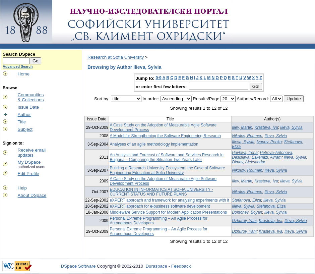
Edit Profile (28, 173)
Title (22, 121)
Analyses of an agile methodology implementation (154, 144)
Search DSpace (19, 54)
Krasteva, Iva (266, 127)
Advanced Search (18, 66)
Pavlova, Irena (245, 152)
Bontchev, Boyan (247, 212)
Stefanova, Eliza (246, 200)
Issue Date (28, 107)
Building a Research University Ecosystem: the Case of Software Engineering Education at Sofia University (167, 170)
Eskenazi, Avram (266, 157)
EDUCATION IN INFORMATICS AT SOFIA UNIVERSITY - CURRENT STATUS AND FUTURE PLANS (161, 192)
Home (24, 73)
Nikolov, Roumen (247, 135)
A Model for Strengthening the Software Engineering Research (165, 135)
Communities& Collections (31, 97)
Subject (25, 129)
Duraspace (156, 266)
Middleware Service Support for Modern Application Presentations (168, 212)
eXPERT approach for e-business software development (160, 206)
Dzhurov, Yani (244, 220)
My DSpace (29, 162)
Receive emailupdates (32, 153)
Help (22, 187)
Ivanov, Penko (269, 142)
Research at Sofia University (115, 57)
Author (24, 114)
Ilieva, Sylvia (291, 127)
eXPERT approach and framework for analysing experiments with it (169, 200)
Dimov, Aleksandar (248, 162)
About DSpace (32, 195)
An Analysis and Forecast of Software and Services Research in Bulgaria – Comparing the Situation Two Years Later (167, 157)
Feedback (181, 266)
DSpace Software (78, 266)
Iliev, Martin (242, 127)
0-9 (158, 77)
